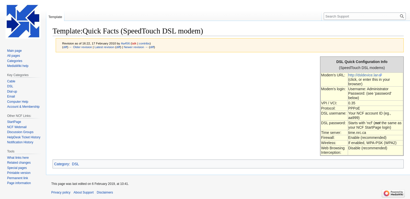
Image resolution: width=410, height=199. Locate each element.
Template (55, 17)
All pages (13, 56)
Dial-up (12, 91)
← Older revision (80, 47)
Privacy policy (60, 192)
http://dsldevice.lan (363, 75)
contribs (144, 43)
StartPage (14, 122)
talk (134, 43)
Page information (19, 183)
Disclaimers (105, 192)
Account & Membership (23, 107)
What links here (18, 158)
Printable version (18, 173)
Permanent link (17, 178)
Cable (11, 81)
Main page (14, 51)
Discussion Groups (20, 132)
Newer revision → (136, 47)
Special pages (17, 168)
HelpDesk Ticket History (23, 137)
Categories (14, 61)
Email (11, 96)
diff (65, 47)
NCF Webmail (16, 127)
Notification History (20, 142)
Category (61, 164)
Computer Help (17, 102)
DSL (75, 164)
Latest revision (104, 47)
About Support (83, 192)
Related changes (19, 162)
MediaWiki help (17, 66)
